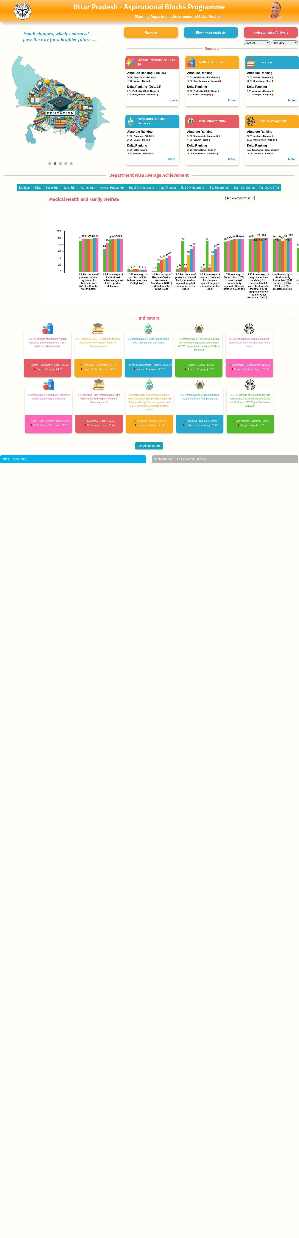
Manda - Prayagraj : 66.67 (150, 369)
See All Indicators (149, 446)
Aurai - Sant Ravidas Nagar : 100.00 (50, 420)
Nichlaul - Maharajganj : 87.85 (202, 425)
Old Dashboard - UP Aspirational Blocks (180, 459)
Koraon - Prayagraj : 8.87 (200, 369)
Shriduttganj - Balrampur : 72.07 (50, 425)
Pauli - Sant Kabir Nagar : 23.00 (251, 369)
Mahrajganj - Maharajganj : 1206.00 (251, 364)
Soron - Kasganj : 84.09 (49, 369)
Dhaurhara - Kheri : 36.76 (101, 425)
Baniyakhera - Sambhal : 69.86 (252, 420)
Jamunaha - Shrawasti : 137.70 (100, 364)
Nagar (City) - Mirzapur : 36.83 (100, 369)
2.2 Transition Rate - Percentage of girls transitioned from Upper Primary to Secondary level (99, 399)
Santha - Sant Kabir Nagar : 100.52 (49, 364)
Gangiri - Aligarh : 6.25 (252, 425)
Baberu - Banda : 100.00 (201, 364)
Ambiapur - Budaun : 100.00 (202, 420)
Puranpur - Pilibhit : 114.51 (151, 420)
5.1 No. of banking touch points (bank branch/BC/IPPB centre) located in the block (249, 343)
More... (233, 100)
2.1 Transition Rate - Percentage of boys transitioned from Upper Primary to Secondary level (98, 343)
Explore (172, 100)
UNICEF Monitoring (14, 459)
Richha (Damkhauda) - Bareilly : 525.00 (150, 364)
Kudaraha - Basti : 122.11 (101, 420)
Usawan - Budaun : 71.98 (151, 425)
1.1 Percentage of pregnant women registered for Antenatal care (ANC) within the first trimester (47, 343)
